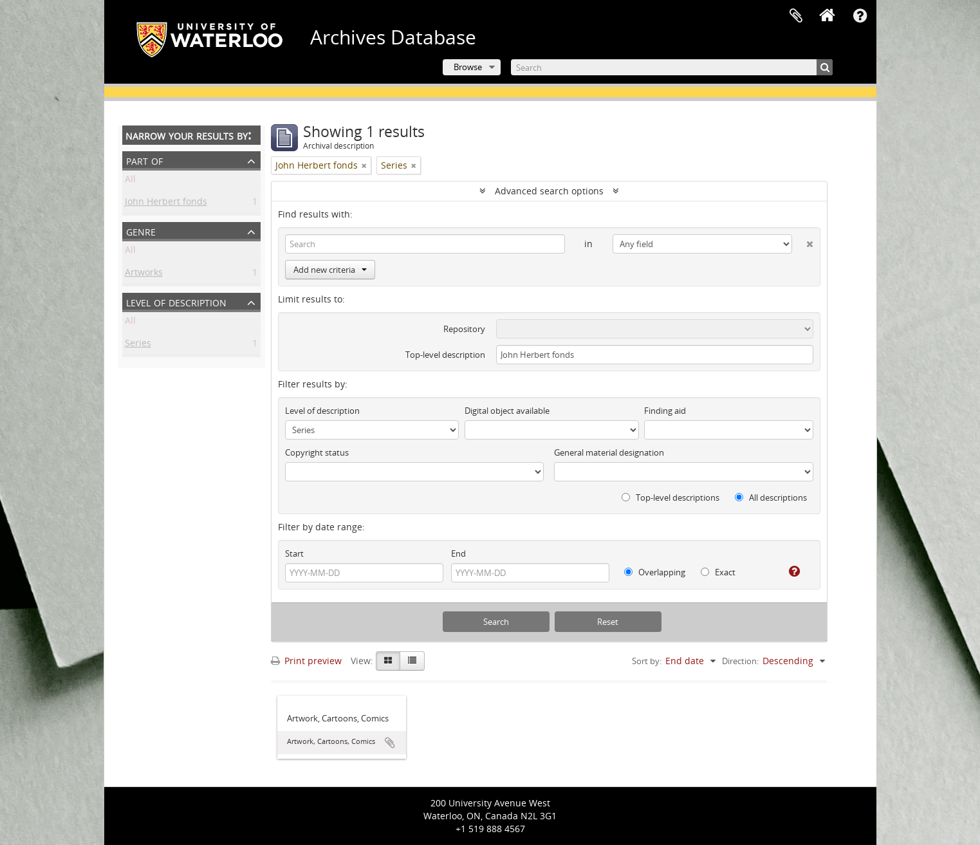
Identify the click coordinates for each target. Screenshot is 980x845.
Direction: (740, 661)
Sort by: (646, 661)
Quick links (860, 16)
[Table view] (412, 661)
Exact (718, 572)
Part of (144, 160)
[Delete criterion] (802, 241)
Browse (468, 67)
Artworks (144, 274)
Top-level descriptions (670, 497)
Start (294, 553)
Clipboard (796, 16)
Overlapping (654, 572)
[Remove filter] (364, 165)
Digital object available (507, 410)
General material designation (609, 452)
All (130, 181)
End (458, 553)
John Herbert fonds (166, 204)
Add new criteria (330, 269)
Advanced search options (549, 191)
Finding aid (665, 410)
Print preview (306, 661)
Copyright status (317, 452)
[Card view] (388, 661)
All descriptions (771, 497)
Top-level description (445, 354)
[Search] (672, 67)
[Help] (789, 571)
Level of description (176, 301)
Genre (141, 230)
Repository (464, 329)
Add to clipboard (390, 742)
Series (138, 345)
